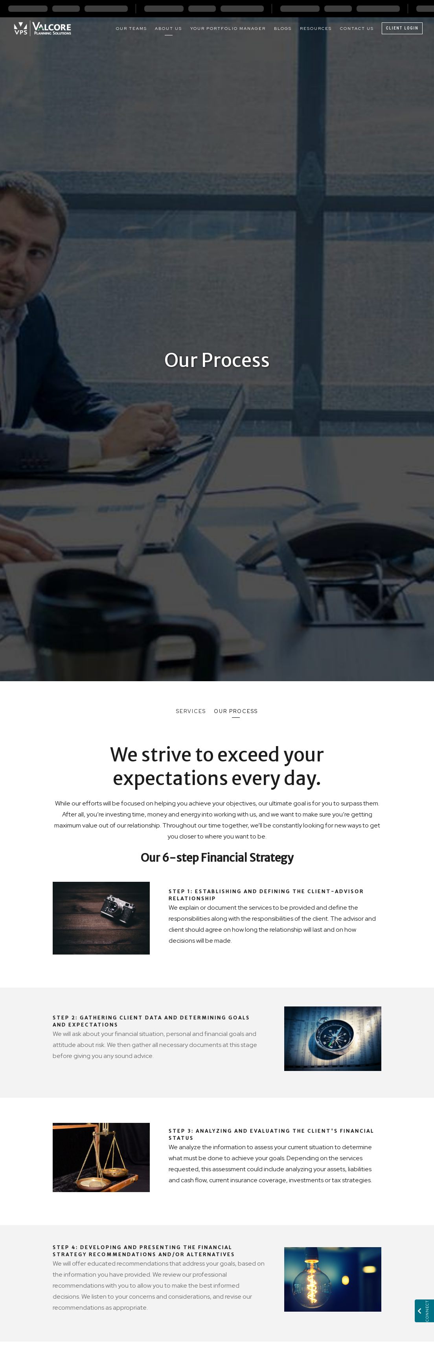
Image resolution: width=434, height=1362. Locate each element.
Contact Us (357, 28)
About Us (168, 28)
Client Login (402, 28)
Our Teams (131, 28)
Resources (316, 28)
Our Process (236, 711)
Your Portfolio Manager (228, 28)
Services (191, 711)
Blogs (283, 28)
